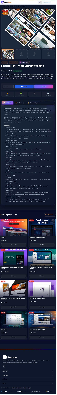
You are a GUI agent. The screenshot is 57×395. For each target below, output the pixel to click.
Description (7, 103)
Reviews (19, 103)
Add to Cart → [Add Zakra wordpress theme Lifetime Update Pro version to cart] (14, 276)
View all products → (49, 214)
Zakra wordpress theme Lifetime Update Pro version (12, 268)
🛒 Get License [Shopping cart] (46, 2)
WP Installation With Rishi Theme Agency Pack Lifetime (41, 268)
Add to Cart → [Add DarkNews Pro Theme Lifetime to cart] (42, 244)
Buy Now (43, 86)
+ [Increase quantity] (11, 86)
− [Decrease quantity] (4, 86)
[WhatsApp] (4, 366)
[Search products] (39, 2)
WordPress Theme (13, 62)
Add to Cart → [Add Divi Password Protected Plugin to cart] (42, 307)
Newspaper (7, 6)
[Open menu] (53, 2)
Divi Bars (3, 237)
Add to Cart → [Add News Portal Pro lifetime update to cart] (42, 337)
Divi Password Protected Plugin (37, 298)
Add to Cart (24, 86)
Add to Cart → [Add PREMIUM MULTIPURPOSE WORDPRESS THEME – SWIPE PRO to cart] (14, 307)
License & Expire (33, 103)
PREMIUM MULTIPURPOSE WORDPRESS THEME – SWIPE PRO (13, 299)
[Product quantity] (8, 86)
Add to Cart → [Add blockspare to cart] (14, 337)
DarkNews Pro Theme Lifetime (37, 237)
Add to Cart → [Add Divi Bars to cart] (14, 244)
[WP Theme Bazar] (6, 2)
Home (2, 6)
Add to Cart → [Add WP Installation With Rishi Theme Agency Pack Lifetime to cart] (42, 276)
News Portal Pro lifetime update (37, 329)
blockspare (4, 329)
